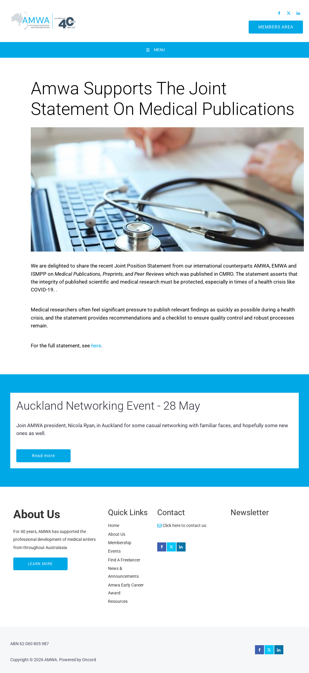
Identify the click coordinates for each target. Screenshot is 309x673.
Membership (119, 542)
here (96, 346)
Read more (28, 453)
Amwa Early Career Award (126, 589)
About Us (116, 534)
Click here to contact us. (182, 525)
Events (114, 551)
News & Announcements (123, 572)
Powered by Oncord (77, 659)
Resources (118, 601)
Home (113, 525)
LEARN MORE (26, 561)
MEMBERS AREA (269, 24)
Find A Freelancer (124, 560)
